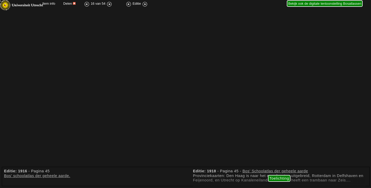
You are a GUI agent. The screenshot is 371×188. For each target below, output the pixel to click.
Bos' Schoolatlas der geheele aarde (275, 171)
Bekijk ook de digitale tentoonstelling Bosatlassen (324, 3)
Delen (69, 3)
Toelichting (279, 178)
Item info (48, 3)
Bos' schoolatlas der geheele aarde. (37, 176)
